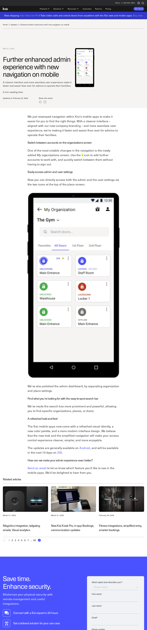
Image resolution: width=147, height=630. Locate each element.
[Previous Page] (5, 540)
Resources (73, 8)
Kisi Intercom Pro (29, 15)
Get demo (139, 8)
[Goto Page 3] (15, 540)
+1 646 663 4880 (125, 3)
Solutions (58, 8)
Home (5, 24)
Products (45, 8)
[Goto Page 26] (34, 540)
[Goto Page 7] (28, 540)
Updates (14, 24)
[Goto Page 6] (25, 540)
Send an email (37, 468)
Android (84, 448)
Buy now (137, 15)
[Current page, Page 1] (9, 540)
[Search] (142, 2)
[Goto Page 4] (18, 540)
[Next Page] (38, 540)
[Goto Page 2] (12, 540)
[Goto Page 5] (21, 540)
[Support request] (138, 2)
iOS (59, 452)
